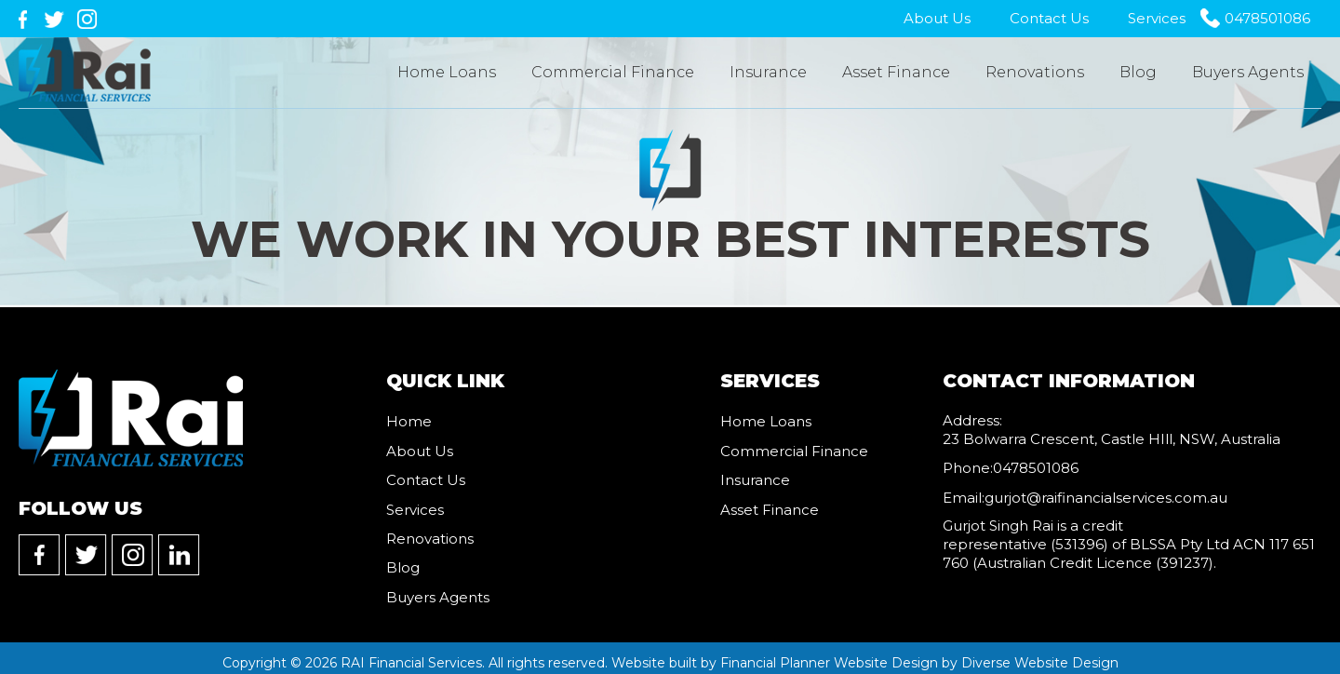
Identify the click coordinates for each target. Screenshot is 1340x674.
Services (1157, 18)
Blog (1138, 72)
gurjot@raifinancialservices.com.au (1106, 495)
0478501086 (1267, 18)
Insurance (768, 72)
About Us (937, 18)
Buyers (1248, 72)
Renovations (1034, 72)
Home (446, 72)
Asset (896, 72)
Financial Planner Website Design (829, 653)
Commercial (612, 72)
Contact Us (1049, 18)
